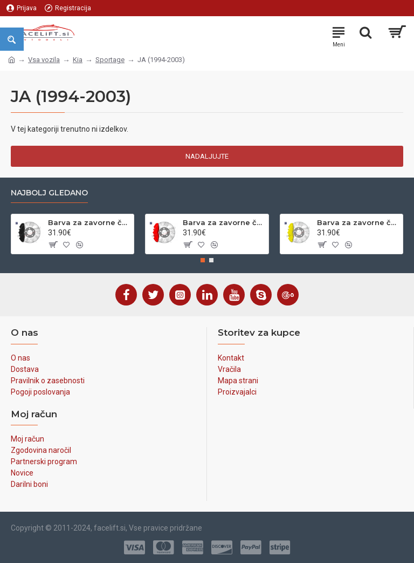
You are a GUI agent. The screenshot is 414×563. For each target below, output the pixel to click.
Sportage (110, 60)
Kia (77, 60)
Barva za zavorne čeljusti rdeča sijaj (224, 222)
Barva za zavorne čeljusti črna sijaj (89, 222)
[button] (203, 260)
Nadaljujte (207, 156)
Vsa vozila (44, 60)
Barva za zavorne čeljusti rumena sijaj (358, 222)
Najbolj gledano (49, 193)
